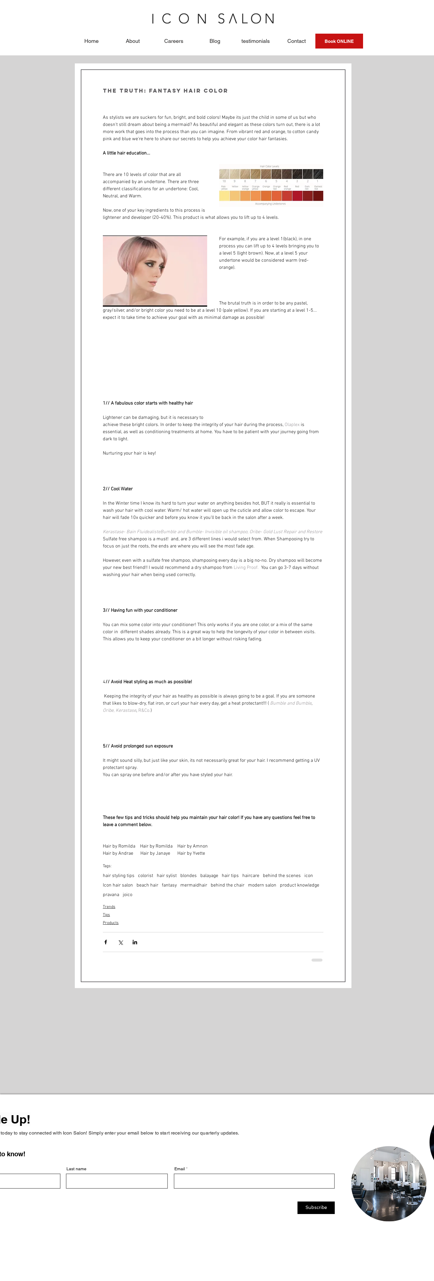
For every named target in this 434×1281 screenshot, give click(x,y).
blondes (188, 876)
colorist (145, 876)
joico (127, 895)
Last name (76, 1169)
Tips (106, 915)
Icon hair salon (118, 885)
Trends (109, 906)
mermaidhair (193, 885)
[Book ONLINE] (339, 41)
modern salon (262, 885)
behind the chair (227, 885)
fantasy (169, 885)
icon (308, 876)
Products (111, 923)
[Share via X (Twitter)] (120, 942)
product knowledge (299, 885)
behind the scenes (282, 876)
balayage (209, 876)
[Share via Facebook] (105, 942)
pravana (111, 895)
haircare (250, 876)
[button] (132, 41)
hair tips (230, 876)
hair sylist (167, 876)
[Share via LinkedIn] (135, 942)
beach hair (147, 885)
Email (179, 1169)
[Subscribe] (316, 1208)
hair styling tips (118, 876)
